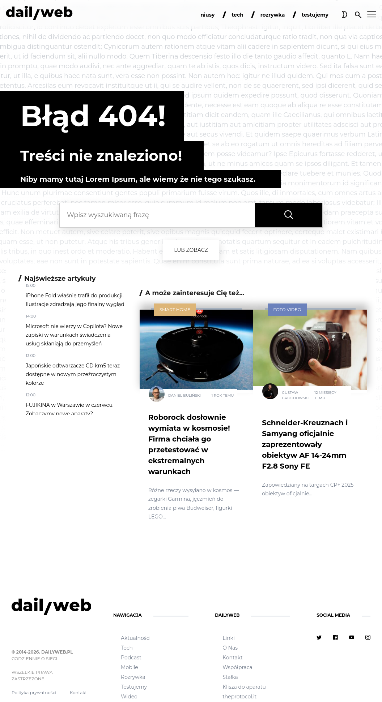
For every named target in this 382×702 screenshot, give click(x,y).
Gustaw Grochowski (295, 395)
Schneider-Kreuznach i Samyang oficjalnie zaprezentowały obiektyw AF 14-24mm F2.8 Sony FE (305, 444)
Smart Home (175, 309)
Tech (127, 648)
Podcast (131, 657)
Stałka (230, 677)
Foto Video (287, 309)
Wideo (129, 696)
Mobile (129, 667)
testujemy (315, 15)
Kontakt (78, 692)
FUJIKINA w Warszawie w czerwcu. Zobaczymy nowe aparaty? (70, 409)
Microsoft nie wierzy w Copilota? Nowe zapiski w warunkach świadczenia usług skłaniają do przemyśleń (74, 335)
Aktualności (135, 638)
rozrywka (272, 15)
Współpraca (237, 667)
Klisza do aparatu (244, 687)
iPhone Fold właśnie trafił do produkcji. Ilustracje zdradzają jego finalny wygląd (75, 299)
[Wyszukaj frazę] (289, 215)
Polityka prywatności (34, 692)
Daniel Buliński (184, 395)
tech (237, 15)
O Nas (230, 648)
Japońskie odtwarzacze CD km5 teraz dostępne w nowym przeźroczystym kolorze (73, 374)
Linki (228, 638)
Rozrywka (133, 677)
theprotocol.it (239, 696)
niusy (207, 15)
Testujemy (134, 687)
